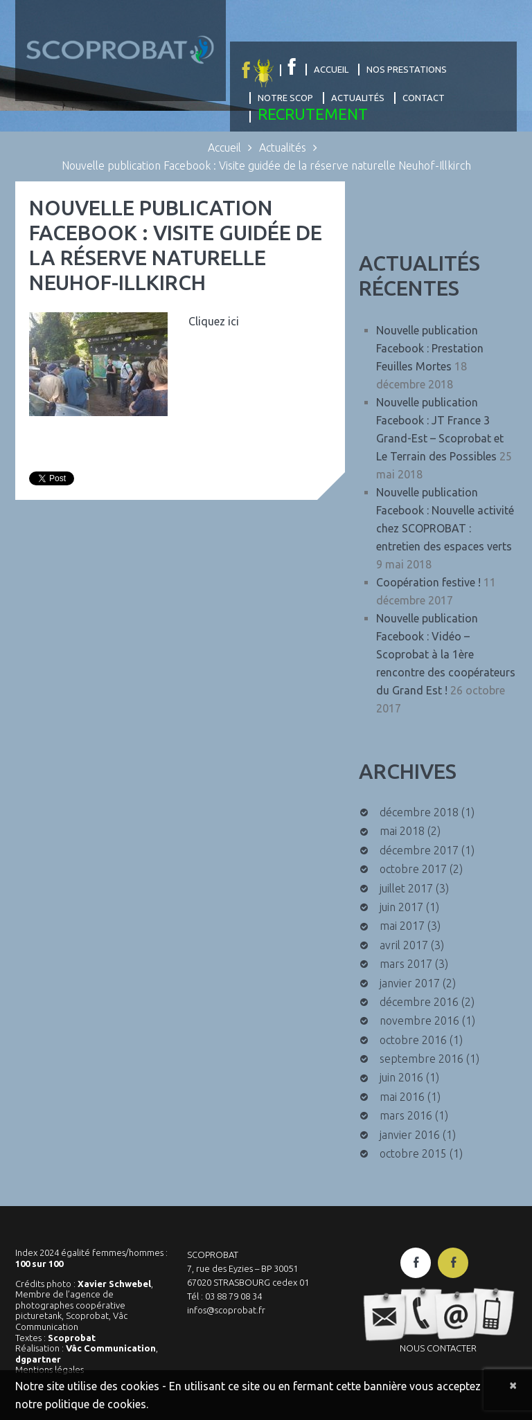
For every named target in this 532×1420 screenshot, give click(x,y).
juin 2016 (401, 1077)
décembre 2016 (419, 1002)
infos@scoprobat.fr (226, 1310)
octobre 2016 (413, 1040)
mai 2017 (402, 925)
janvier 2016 (410, 1135)
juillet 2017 (406, 888)
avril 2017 (404, 945)
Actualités (357, 97)
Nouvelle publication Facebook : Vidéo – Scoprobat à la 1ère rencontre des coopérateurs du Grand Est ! (445, 654)
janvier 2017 (410, 983)
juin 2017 (401, 907)
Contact (423, 97)
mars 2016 (406, 1115)
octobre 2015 (413, 1153)
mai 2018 (402, 831)
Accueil (331, 69)
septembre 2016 (421, 1058)
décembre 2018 (419, 812)
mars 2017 (406, 964)
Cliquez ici (213, 321)
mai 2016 (402, 1096)
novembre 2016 (419, 1020)
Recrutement (313, 114)
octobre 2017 (413, 869)
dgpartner (38, 1359)
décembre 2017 (419, 850)
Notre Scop (285, 97)
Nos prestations (406, 69)
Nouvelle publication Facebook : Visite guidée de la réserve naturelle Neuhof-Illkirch (175, 245)
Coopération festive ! (428, 582)
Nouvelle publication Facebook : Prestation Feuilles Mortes (430, 348)
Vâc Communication (111, 1348)
